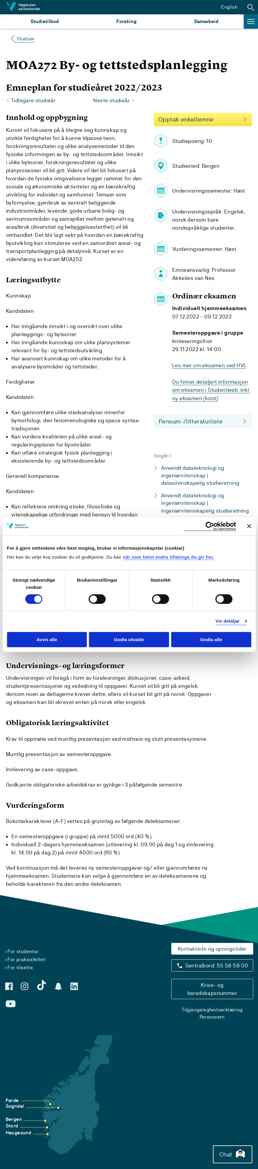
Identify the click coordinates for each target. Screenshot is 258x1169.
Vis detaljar (228, 621)
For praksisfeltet (26, 959)
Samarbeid (206, 21)
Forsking (126, 21)
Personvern (212, 1017)
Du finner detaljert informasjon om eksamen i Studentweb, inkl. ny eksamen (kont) (211, 390)
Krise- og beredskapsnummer (212, 989)
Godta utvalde (129, 639)
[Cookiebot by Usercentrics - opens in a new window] (210, 526)
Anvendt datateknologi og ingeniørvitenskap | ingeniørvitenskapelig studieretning (205, 502)
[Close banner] (249, 526)
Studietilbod (44, 21)
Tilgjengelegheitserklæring (212, 1010)
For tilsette (20, 967)
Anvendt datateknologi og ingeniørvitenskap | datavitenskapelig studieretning (200, 474)
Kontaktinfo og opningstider (212, 949)
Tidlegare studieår (33, 100)
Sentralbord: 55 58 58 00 (216, 965)
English (229, 7)
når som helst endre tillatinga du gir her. (168, 557)
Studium (25, 38)
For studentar (23, 951)
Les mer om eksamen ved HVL (209, 365)
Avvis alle (46, 639)
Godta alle (211, 639)
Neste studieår (111, 100)
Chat (232, 1154)
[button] (251, 7)
